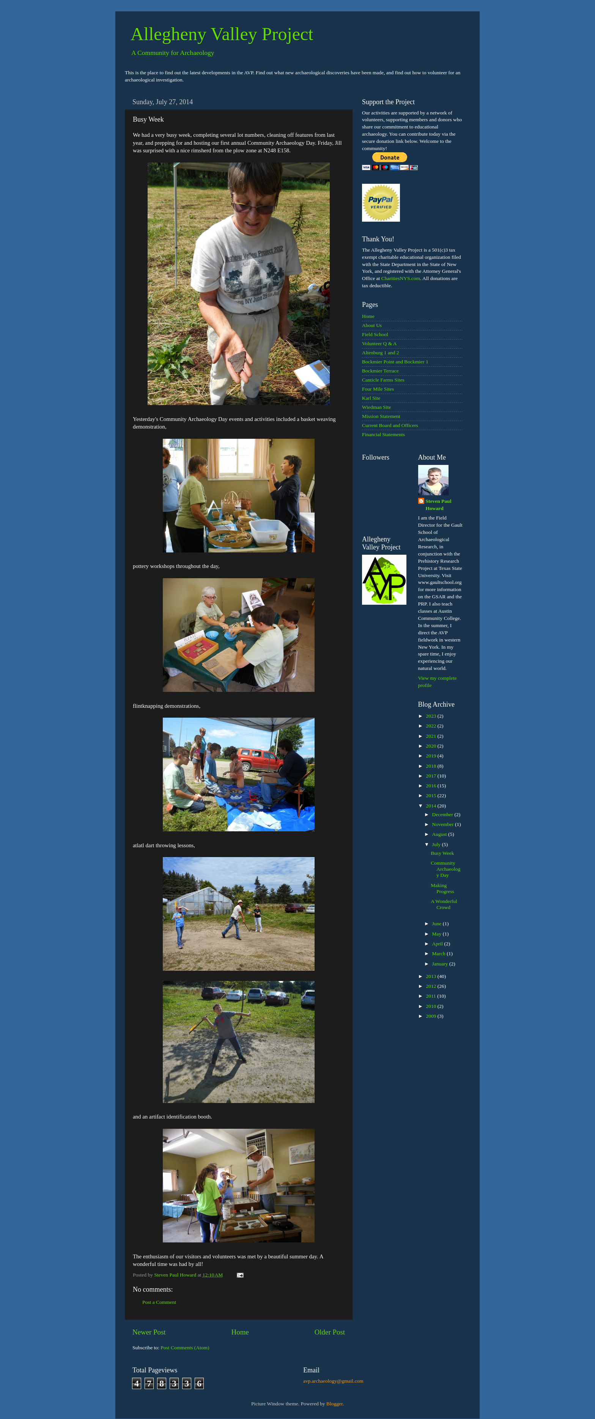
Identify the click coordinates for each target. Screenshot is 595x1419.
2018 (431, 766)
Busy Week (442, 853)
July (437, 844)
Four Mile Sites (378, 389)
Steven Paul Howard (439, 504)
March (439, 953)
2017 (431, 776)
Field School (375, 334)
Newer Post (149, 1332)
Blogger (334, 1403)
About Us (372, 325)
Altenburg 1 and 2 (380, 352)
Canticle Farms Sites (383, 380)
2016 (431, 786)
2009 (431, 1016)
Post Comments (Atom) (185, 1347)
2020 (431, 746)
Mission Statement (381, 416)
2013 (431, 976)
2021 (431, 736)
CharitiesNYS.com (400, 278)
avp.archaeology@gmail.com (333, 1381)
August (440, 834)
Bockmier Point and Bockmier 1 (395, 362)
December (443, 814)
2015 (431, 795)
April (438, 944)
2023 (431, 716)
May (437, 934)
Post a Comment (159, 1302)
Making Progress (442, 888)
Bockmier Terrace (380, 371)
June (437, 923)
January (440, 964)
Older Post (330, 1332)
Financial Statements (383, 434)
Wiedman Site (376, 407)
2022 (431, 726)
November (443, 824)
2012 (431, 986)
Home (240, 1332)
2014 (431, 806)
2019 (431, 756)
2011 (431, 996)
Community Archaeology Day (445, 869)
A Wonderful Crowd (444, 904)
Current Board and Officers (390, 425)
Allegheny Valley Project (222, 34)
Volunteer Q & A (379, 343)
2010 (431, 1006)
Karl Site (371, 398)
